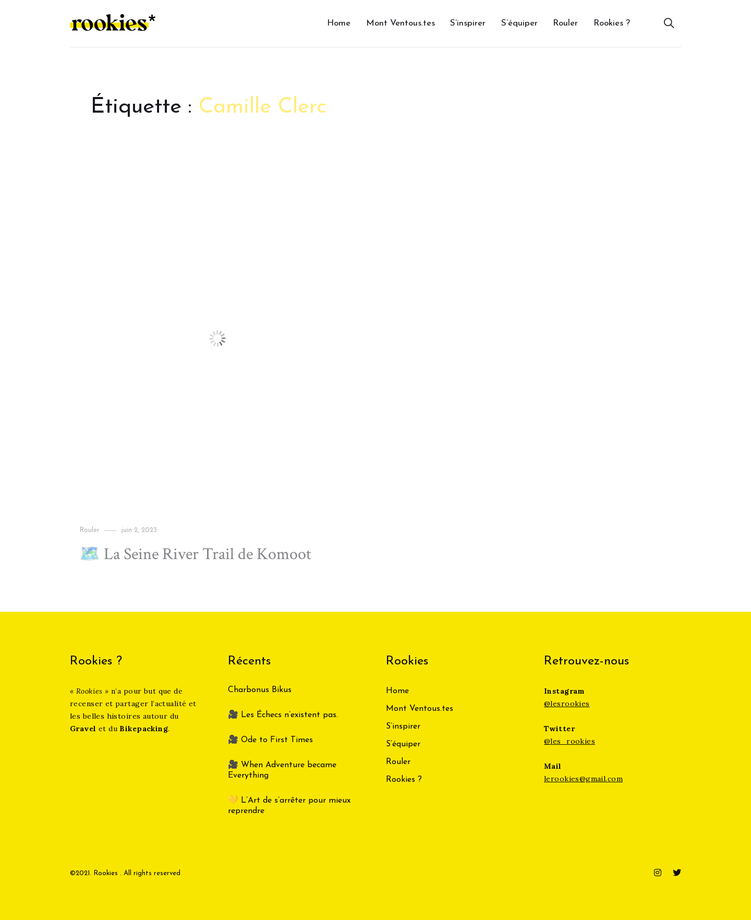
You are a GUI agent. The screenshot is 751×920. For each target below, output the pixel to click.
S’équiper (519, 23)
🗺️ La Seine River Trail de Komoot (195, 554)
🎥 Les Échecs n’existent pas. (283, 715)
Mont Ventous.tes (400, 23)
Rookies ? (611, 23)
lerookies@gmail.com (583, 778)
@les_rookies (569, 741)
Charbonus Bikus (260, 690)
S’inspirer (468, 23)
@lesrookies (567, 703)
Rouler (565, 23)
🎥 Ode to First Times (270, 740)
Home (338, 23)
